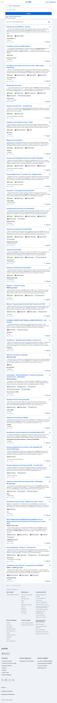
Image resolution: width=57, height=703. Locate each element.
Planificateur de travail (13, 85)
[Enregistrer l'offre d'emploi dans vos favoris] (50, 26)
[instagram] (6, 680)
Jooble (10, 700)
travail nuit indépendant (41, 602)
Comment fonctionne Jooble (9, 663)
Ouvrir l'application (50, 2)
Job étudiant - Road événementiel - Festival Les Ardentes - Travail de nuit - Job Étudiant (25, 376)
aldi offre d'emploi (40, 624)
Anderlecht (23, 608)
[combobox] (4, 687)
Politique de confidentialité (8, 694)
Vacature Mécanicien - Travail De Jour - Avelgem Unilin (24, 174)
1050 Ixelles (24, 612)
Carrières (4, 670)
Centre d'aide (5, 672)
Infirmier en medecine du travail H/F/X (18, 267)
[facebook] (2, 680)
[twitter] (9, 680)
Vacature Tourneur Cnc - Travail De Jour (19, 106)
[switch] (49, 22)
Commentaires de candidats (44, 663)
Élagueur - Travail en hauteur (15, 285)
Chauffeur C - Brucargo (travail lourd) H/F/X (20, 190)
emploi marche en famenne (42, 633)
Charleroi (23, 606)
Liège (22, 600)
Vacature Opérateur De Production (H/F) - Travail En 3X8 (24, 465)
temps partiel (9, 626)
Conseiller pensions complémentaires (18, 46)
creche (8, 639)
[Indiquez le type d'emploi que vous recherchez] (28, 5)
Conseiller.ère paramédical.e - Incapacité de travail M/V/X (24, 565)
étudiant (8, 622)
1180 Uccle (23, 610)
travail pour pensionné (41, 598)
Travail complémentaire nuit (12, 594)
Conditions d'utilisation (7, 691)
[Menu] (2, 2)
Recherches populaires (13, 589)
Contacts (4, 668)
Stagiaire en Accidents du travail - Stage (19, 122)
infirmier (8, 633)
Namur (22, 602)
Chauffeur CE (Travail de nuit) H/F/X (17, 399)
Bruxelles (23, 596)
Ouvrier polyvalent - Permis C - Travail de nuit (20, 547)
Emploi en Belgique (6, 675)
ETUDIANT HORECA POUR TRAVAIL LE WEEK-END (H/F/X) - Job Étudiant (26, 321)
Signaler (47, 42)
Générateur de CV (42, 668)
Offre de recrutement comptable (17, 355)
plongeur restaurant (11, 635)
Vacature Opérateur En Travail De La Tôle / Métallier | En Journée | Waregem (24, 448)
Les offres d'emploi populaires (45, 661)
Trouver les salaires (42, 665)
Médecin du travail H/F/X (14, 140)
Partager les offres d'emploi (27, 661)
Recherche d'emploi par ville (27, 624)
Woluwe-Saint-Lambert (26, 604)
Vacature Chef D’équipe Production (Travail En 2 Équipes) (24, 158)
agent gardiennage (10, 641)
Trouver (28, 13)
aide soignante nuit (10, 630)
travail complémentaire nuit (42, 609)
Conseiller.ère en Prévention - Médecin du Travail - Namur (24, 501)
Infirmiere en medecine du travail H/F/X (19, 229)
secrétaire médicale (11, 628)
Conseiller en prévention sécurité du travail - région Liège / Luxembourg (25, 66)
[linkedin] (13, 680)
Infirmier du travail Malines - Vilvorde (18, 27)
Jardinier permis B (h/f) (13, 249)
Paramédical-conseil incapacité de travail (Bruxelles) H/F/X (25, 432)
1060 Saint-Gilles (25, 598)
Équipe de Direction (7, 665)
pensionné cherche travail (42, 604)
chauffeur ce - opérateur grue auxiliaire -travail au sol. (23, 340)
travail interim (39, 600)
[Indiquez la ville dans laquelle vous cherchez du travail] (28, 9)
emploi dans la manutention (42, 631)
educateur (8, 624)
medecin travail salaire (41, 617)
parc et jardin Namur (40, 629)
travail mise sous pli (40, 615)
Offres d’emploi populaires (27, 622)
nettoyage (8, 637)
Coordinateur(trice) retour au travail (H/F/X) (20, 208)
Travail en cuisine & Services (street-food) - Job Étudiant (24, 481)
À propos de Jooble (7, 661)
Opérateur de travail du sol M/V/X (17, 417)
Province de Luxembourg (26, 594)
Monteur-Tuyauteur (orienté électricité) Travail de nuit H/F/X (25, 304)
